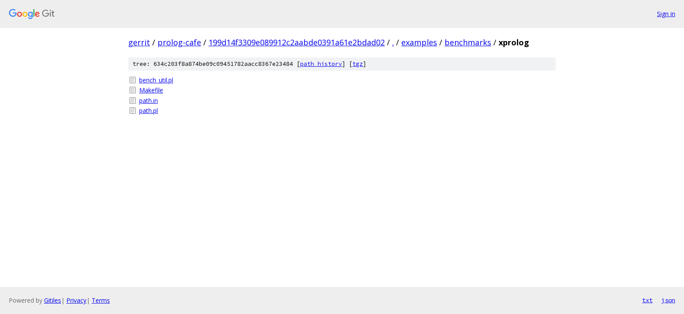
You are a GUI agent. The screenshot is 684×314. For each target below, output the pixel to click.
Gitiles (52, 300)
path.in (148, 100)
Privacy (76, 300)
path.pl (148, 110)
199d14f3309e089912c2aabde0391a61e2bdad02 (297, 42)
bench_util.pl (156, 80)
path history (321, 64)
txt (647, 300)
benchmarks (468, 42)
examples (419, 42)
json (668, 300)
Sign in (666, 14)
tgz (357, 64)
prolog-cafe (179, 42)
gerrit (139, 42)
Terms (101, 300)
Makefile (151, 90)
